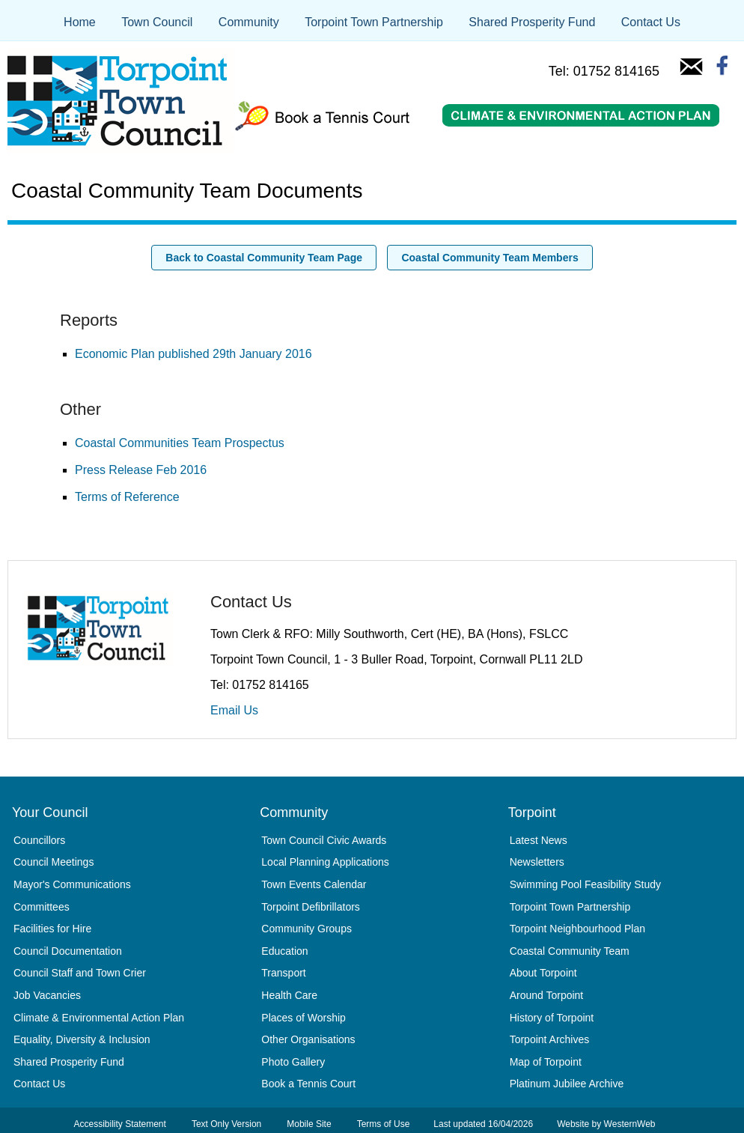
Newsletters (537, 862)
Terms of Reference (127, 496)
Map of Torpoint (546, 1062)
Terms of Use (383, 1124)
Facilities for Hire (52, 929)
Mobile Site (309, 1124)
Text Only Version (226, 1124)
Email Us (234, 710)
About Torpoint (543, 973)
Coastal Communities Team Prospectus (179, 443)
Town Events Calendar (313, 884)
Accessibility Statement (119, 1124)
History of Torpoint (552, 1018)
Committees (41, 907)
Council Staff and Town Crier (79, 973)
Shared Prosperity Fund (532, 22)
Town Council (156, 22)
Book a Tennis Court (308, 1084)
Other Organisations (308, 1039)
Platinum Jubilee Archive (567, 1084)
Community (249, 22)
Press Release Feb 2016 (141, 470)
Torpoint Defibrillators (310, 907)
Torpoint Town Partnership (374, 22)
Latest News (538, 840)
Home (80, 22)
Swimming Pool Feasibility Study (585, 884)
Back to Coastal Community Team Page (263, 258)
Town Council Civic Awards (323, 840)
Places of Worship (303, 1018)
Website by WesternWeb (606, 1124)
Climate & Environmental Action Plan (98, 1018)
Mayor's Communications (72, 884)
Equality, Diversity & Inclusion (81, 1039)
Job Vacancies (47, 995)
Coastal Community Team (569, 951)
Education (284, 951)
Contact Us (650, 22)
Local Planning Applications (324, 862)
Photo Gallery (293, 1062)
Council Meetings (53, 862)
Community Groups (306, 929)
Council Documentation (67, 951)
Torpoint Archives (550, 1039)
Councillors (39, 840)
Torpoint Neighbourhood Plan (577, 929)
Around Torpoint (547, 995)
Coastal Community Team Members (489, 258)
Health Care (289, 995)
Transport (283, 973)
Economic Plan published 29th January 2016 (193, 353)
